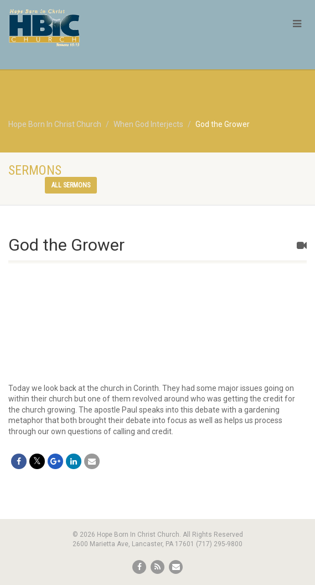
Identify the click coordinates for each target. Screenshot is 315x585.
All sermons (70, 185)
